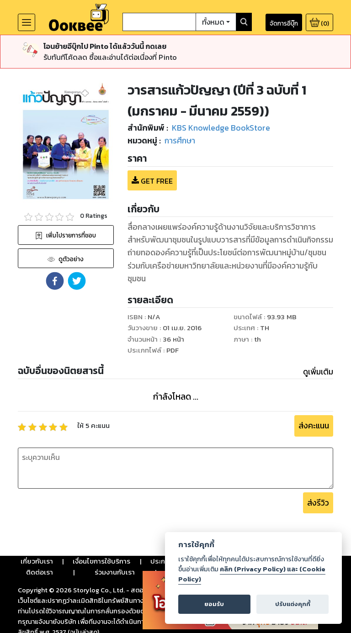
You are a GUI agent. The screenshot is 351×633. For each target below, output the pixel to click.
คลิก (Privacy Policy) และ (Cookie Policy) (251, 574)
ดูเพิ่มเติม (318, 372)
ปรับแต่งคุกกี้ (292, 604)
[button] (55, 281)
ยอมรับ (214, 604)
